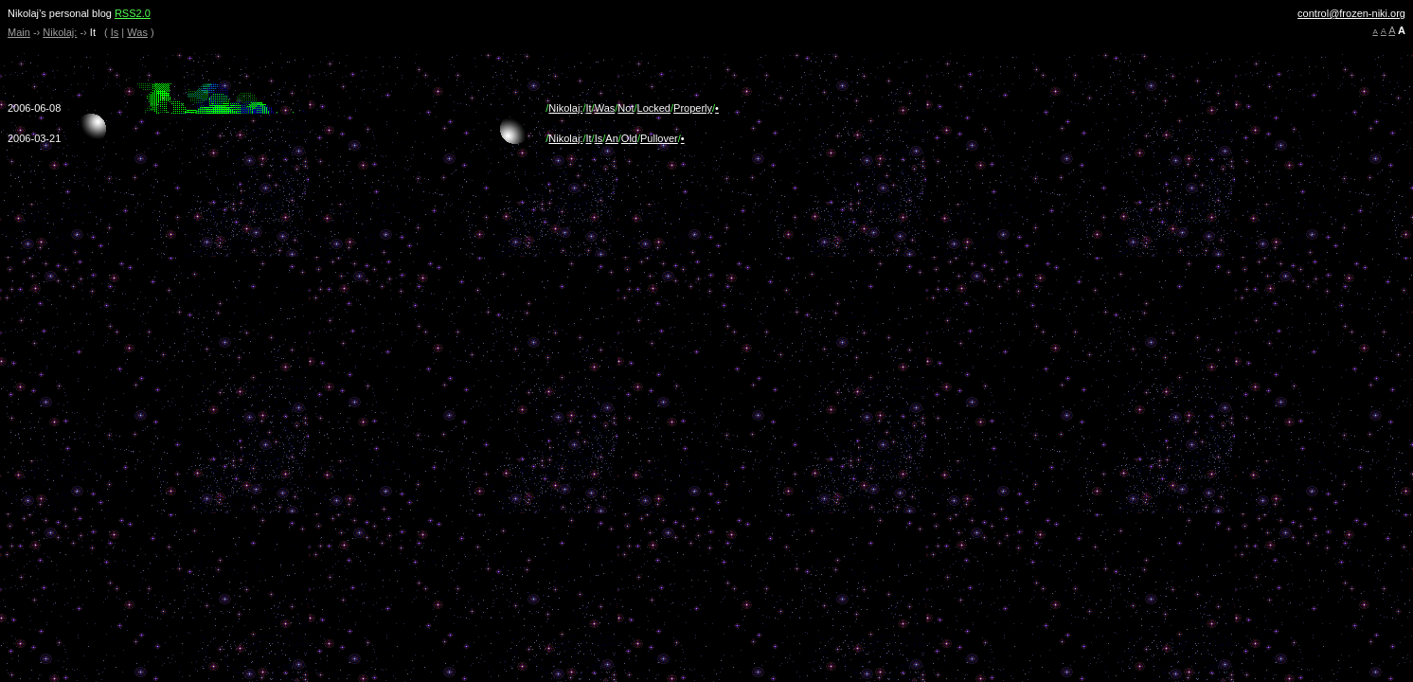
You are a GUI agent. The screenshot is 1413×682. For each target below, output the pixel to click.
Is (115, 32)
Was (137, 32)
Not (625, 108)
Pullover (659, 138)
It (588, 108)
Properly (692, 108)
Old (629, 138)
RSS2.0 (133, 13)
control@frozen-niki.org (1351, 13)
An (611, 138)
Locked (654, 108)
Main (19, 32)
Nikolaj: (60, 32)
